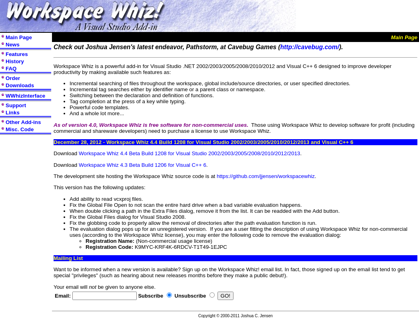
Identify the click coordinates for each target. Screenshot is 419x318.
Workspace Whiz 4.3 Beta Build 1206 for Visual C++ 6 (142, 165)
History (15, 61)
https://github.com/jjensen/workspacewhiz (266, 176)
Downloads (20, 85)
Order (13, 78)
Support (16, 105)
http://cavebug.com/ (309, 47)
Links (13, 113)
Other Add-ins (23, 122)
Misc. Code (20, 129)
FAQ (11, 69)
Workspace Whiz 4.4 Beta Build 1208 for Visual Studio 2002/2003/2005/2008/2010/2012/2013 (189, 153)
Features (17, 54)
